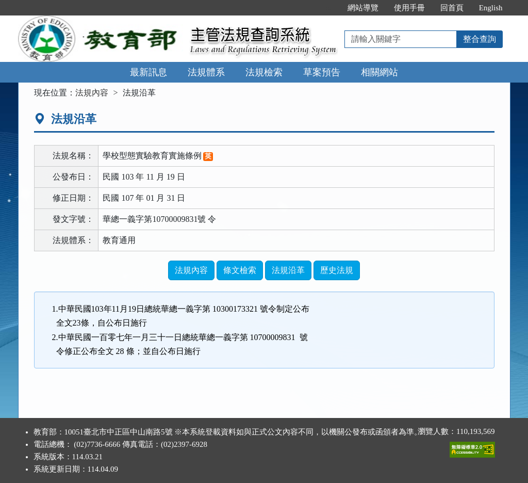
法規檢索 (264, 72)
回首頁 (452, 8)
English (491, 8)
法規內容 (91, 92)
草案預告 (321, 72)
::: (328, 8)
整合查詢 (479, 39)
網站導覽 (363, 8)
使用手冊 (409, 8)
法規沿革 (288, 270)
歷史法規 (336, 270)
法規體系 (206, 72)
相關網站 (379, 72)
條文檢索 (239, 270)
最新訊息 (148, 72)
